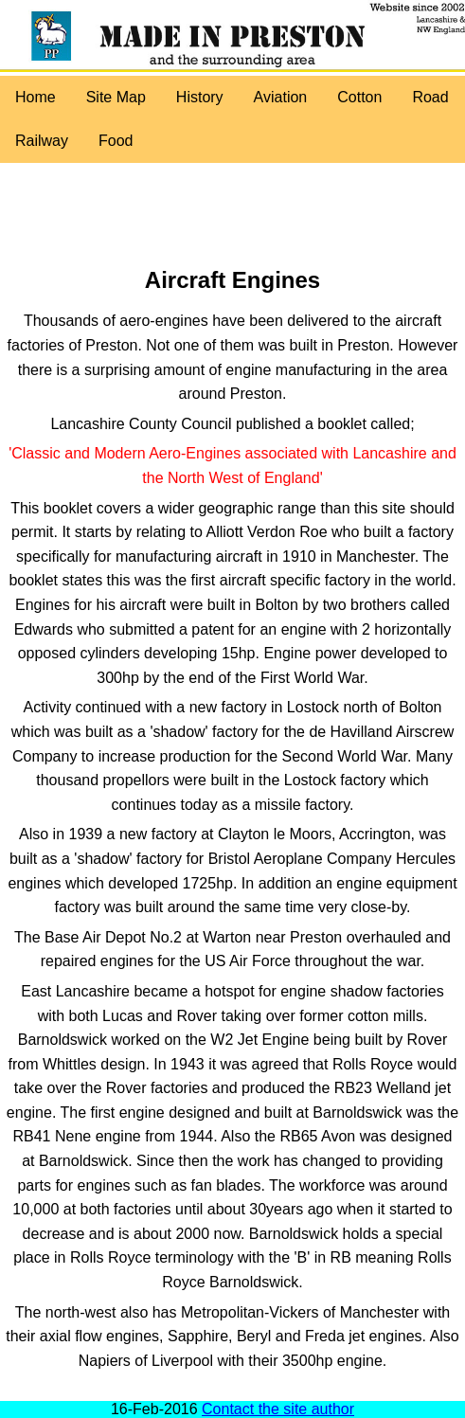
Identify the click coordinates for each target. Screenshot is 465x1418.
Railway (41, 141)
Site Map (116, 97)
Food (115, 141)
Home (35, 97)
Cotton (359, 97)
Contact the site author (278, 1409)
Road (430, 97)
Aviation (281, 97)
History (200, 97)
